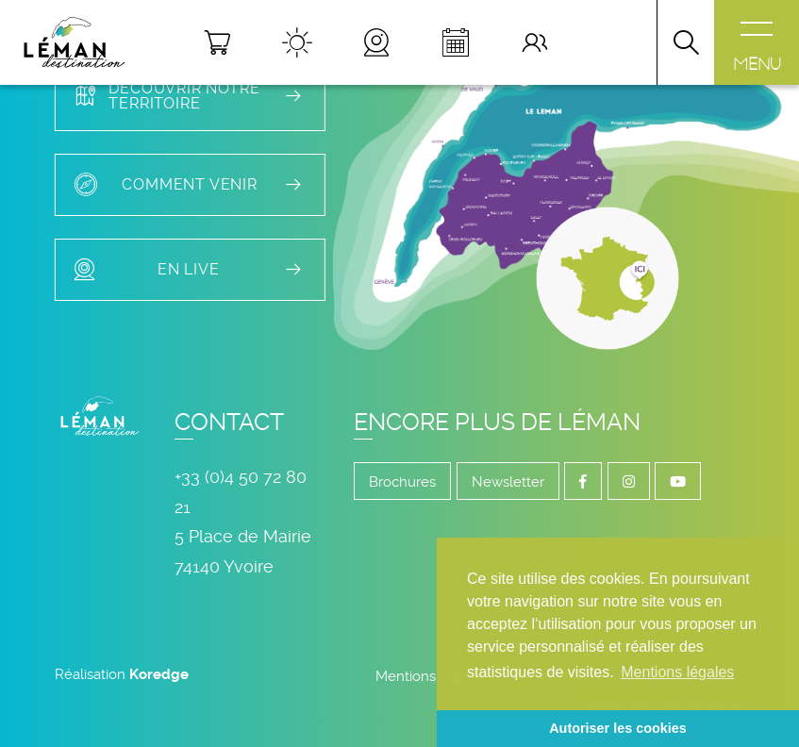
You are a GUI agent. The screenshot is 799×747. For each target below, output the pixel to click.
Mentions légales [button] (677, 672)
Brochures (402, 481)
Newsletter (508, 481)
